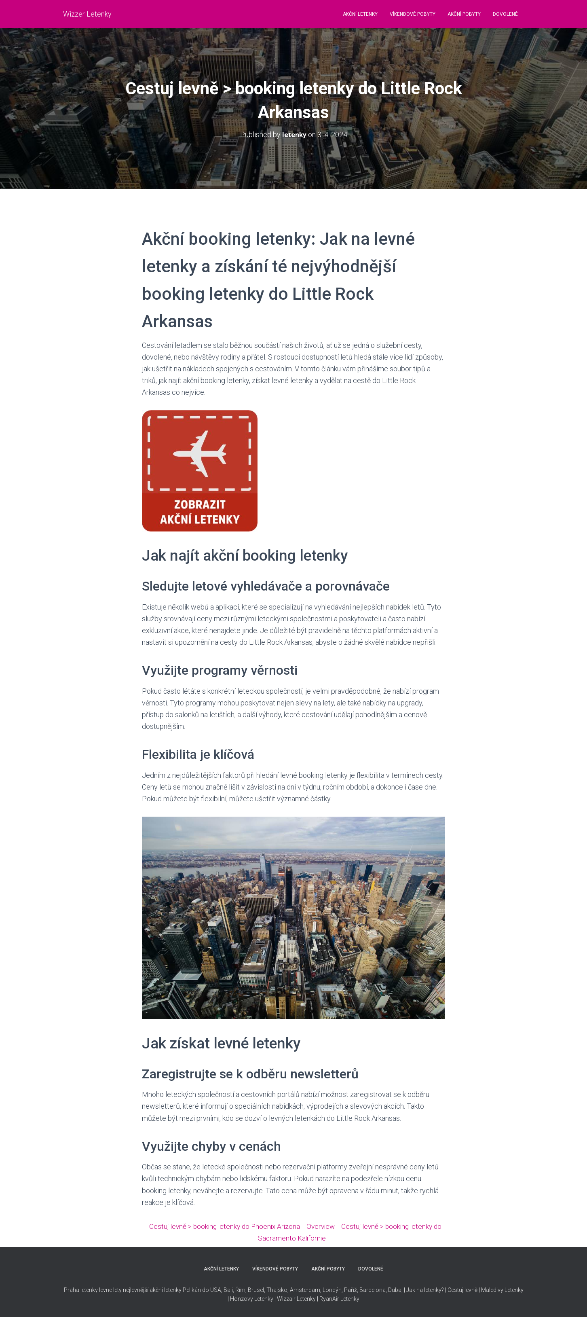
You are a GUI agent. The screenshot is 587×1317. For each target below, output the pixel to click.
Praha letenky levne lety (93, 1290)
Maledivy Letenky (502, 1290)
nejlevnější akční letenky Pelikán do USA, (172, 1290)
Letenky (349, 1299)
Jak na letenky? (425, 1290)
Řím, (240, 1290)
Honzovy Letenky (251, 1299)
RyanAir (329, 1299)
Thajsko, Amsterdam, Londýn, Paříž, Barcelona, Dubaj (334, 1290)
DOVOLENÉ (505, 14)
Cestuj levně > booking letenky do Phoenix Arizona (227, 1226)
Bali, (228, 1290)
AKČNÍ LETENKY (360, 14)
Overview (326, 1226)
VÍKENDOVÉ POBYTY (412, 14)
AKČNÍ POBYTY (464, 14)
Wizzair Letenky (296, 1299)
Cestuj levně (462, 1290)
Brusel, (256, 1290)
